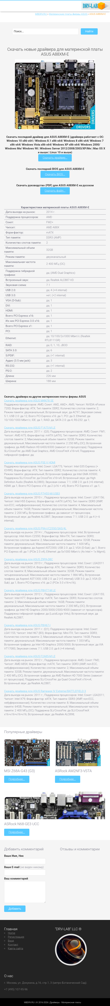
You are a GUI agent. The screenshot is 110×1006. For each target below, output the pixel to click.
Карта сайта (15, 947)
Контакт (13, 943)
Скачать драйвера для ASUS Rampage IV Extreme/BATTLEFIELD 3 (45, 690)
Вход (11, 939)
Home (11, 932)
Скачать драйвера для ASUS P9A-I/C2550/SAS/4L (35, 527)
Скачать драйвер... (55, 157)
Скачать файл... (55, 190)
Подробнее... (16, 778)
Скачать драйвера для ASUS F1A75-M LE (29, 427)
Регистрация (16, 935)
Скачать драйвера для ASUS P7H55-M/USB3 (32, 492)
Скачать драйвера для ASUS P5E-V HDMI (29, 462)
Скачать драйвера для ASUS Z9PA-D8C (28, 558)
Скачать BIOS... (55, 174)
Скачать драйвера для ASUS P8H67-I (27, 624)
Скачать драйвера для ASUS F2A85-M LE (29, 655)
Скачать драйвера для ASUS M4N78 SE (29, 400)
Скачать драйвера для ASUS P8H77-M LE (30, 589)
